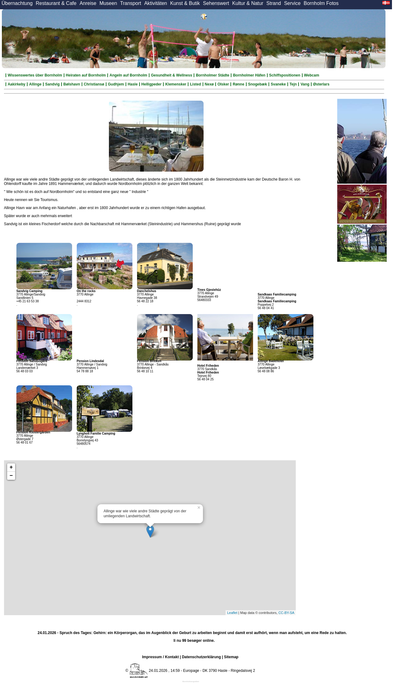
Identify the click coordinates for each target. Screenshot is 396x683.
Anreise (88, 3)
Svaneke (278, 84)
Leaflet (232, 613)
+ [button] (11, 467)
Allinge (35, 84)
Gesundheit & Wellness (171, 75)
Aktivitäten (155, 3)
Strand (273, 3)
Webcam (311, 75)
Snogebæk (257, 84)
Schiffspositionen (284, 75)
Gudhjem (116, 84)
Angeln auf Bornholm (128, 75)
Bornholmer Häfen (249, 75)
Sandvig (52, 84)
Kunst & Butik (185, 3)
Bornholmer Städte (212, 75)
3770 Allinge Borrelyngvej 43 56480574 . (96, 440)
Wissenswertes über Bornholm (35, 75)
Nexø (209, 84)
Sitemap (231, 657)
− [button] (11, 475)
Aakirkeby (16, 84)
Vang (304, 84)
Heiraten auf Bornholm (86, 75)
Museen (108, 3)
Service (292, 3)
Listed (195, 84)
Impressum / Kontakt (160, 657)
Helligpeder (151, 84)
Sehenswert (216, 3)
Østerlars (321, 84)
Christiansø (94, 84)
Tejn (293, 84)
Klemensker (175, 84)
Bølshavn (71, 84)
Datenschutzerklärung (201, 657)
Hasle (133, 84)
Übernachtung (17, 3)
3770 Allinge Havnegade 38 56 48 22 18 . (147, 297)
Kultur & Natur (247, 3)
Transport (130, 3)
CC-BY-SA (286, 613)
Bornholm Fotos (321, 3)
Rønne (238, 84)
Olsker (223, 84)
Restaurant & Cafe (56, 3)
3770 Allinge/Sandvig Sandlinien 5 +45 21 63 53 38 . (30, 297)
